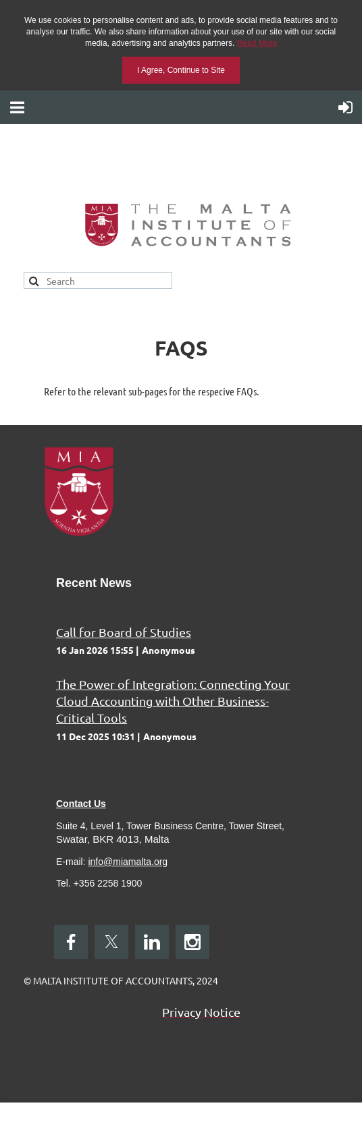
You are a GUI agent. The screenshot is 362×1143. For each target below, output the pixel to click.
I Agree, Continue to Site (181, 70)
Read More (257, 43)
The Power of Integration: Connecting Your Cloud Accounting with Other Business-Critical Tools (173, 701)
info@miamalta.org (127, 861)
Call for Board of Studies (123, 632)
